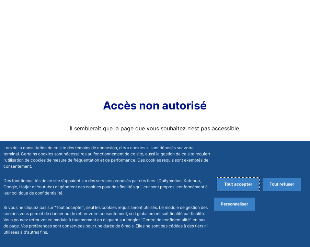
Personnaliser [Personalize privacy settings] (234, 204)
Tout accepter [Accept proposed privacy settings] (238, 184)
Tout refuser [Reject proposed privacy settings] (281, 184)
